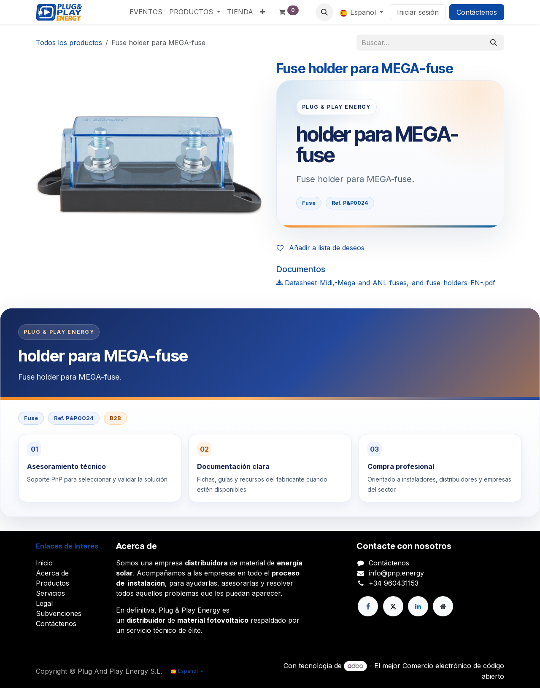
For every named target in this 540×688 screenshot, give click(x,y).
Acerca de (52, 573)
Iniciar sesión (418, 12)
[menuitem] (146, 11)
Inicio (44, 563)
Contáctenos (476, 12)
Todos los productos (69, 42)
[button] (324, 12)
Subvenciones (58, 613)
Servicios (50, 593)
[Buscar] (493, 43)
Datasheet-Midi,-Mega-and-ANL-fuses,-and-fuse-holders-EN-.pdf (385, 282)
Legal (44, 603)
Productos (52, 583)
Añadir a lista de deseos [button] (320, 248)
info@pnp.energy (396, 573)
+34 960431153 (393, 583)
